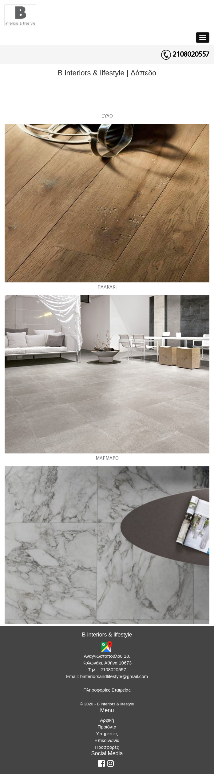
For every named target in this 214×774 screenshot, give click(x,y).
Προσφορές (107, 747)
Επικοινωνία (106, 740)
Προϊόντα (106, 726)
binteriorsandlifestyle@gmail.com (114, 676)
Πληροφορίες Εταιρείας (107, 689)
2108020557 (190, 54)
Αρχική (107, 720)
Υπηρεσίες (107, 733)
